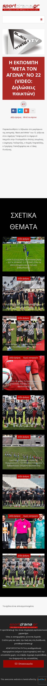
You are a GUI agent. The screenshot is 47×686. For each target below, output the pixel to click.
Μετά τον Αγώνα (29, 117)
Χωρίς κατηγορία (30, 357)
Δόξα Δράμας (16, 117)
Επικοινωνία (26, 663)
